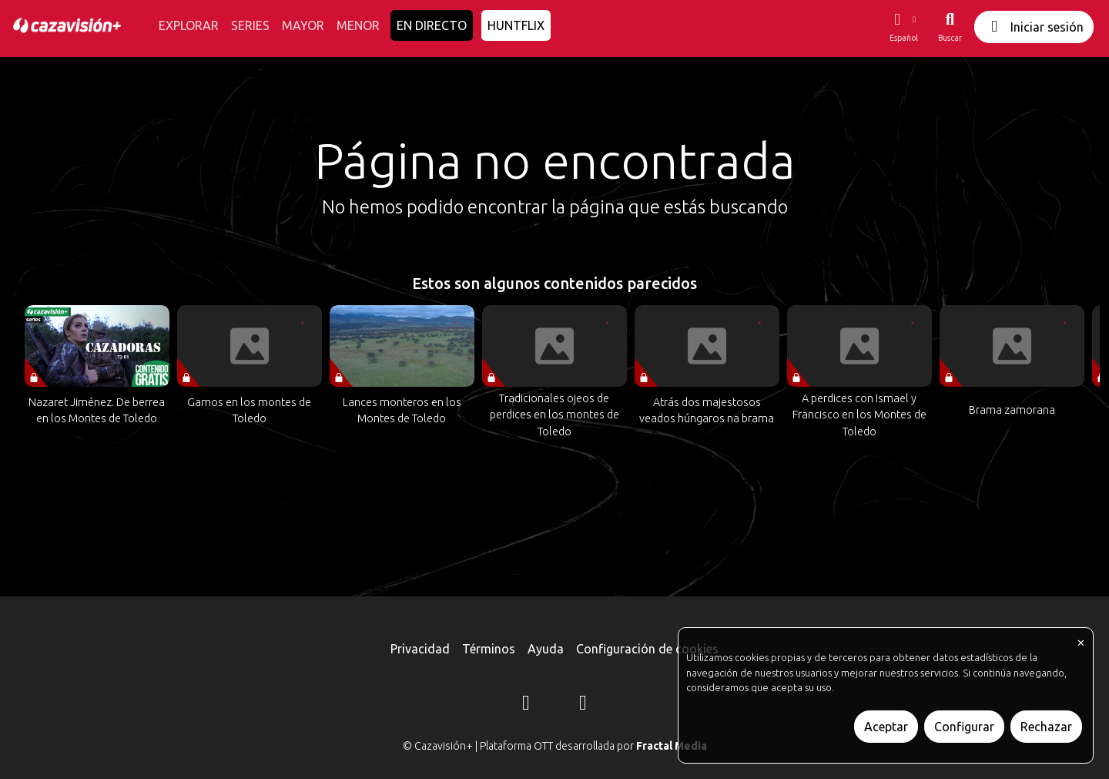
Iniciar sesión (1034, 26)
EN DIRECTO (432, 25)
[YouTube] (582, 705)
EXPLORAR (189, 25)
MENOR (358, 25)
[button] (903, 27)
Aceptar (886, 727)
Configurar (964, 727)
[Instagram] (526, 705)
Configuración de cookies (647, 649)
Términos (488, 649)
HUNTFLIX (515, 25)
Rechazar (1046, 727)
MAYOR (303, 25)
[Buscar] (950, 27)
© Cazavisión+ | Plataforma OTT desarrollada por (555, 746)
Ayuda (546, 649)
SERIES (250, 25)
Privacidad (420, 649)
